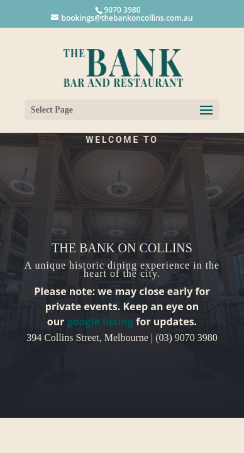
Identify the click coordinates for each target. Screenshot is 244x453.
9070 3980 (122, 9)
